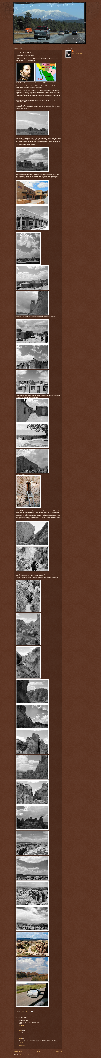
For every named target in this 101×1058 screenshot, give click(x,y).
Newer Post (18, 1052)
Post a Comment (21, 1045)
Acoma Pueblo (22, 1012)
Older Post (59, 1052)
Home (38, 1052)
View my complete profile (77, 53)
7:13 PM (21, 1042)
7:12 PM (21, 1034)
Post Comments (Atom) (25, 1054)
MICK (20, 1030)
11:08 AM (21, 1025)
